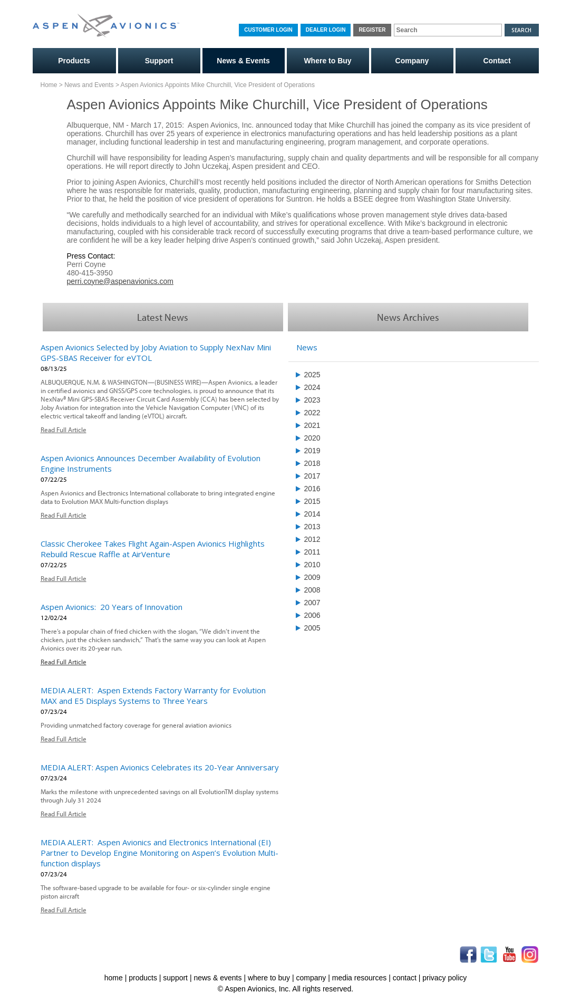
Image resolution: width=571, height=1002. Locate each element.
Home (49, 84)
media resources (359, 976)
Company (412, 59)
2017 (312, 474)
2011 (312, 550)
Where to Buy (327, 59)
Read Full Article (63, 428)
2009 (312, 575)
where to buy (269, 976)
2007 (312, 601)
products (143, 976)
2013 (312, 525)
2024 (312, 385)
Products (74, 59)
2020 (312, 436)
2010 (312, 563)
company (311, 976)
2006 (312, 613)
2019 (312, 449)
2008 (312, 588)
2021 (312, 423)
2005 (312, 626)
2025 (312, 373)
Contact (496, 59)
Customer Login (268, 30)
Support (159, 59)
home (113, 976)
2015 (312, 499)
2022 (312, 411)
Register (372, 30)
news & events (217, 976)
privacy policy (444, 976)
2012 (312, 537)
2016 (312, 487)
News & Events (243, 59)
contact (405, 976)
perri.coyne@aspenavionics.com (120, 279)
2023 (312, 398)
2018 (312, 461)
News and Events (88, 84)
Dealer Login (326, 30)
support (175, 976)
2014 (312, 512)
